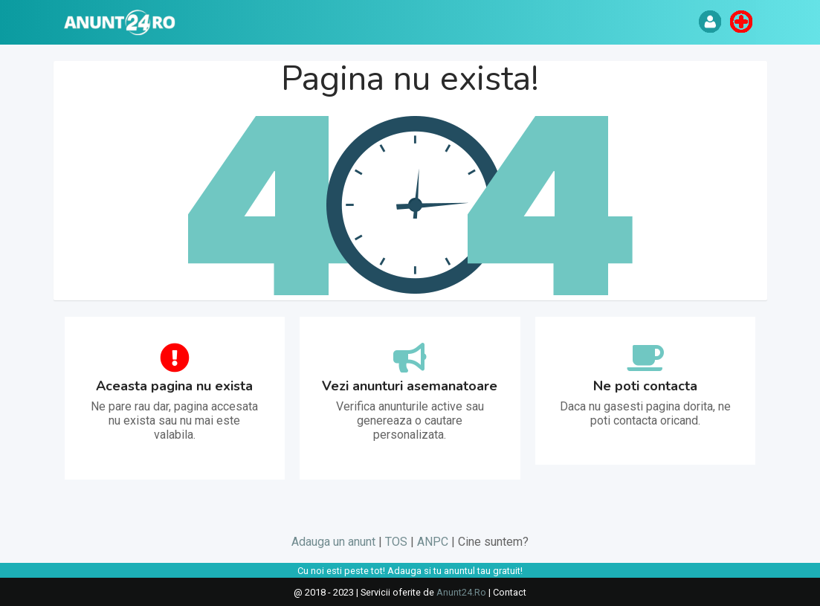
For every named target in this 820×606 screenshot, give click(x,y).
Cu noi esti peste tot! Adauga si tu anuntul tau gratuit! (410, 570)
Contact (509, 592)
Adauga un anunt (333, 542)
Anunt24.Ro (461, 592)
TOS (396, 542)
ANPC (432, 542)
